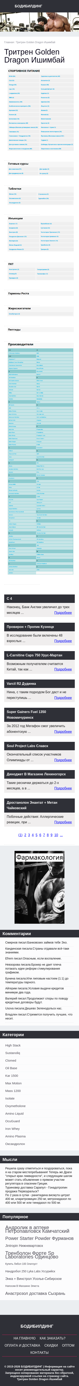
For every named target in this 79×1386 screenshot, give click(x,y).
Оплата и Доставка (22, 1345)
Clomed (10, 1060)
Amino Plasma (15, 1136)
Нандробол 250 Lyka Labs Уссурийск (30, 1271)
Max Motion (13, 1083)
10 (56, 835)
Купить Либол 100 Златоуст (21, 1263)
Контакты (39, 1352)
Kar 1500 (11, 1075)
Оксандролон (15, 1144)
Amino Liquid (14, 1113)
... (61, 835)
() (20, 835)
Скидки (51, 1345)
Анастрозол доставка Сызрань (35, 1293)
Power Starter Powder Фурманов (39, 1238)
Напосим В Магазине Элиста (22, 1286)
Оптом (68, 1345)
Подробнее (63, 612)
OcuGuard (12, 1121)
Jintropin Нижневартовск (24, 1245)
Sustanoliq (12, 1053)
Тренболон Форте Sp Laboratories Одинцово (31, 1254)
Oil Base (11, 1068)
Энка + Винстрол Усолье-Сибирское (33, 1279)
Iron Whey (12, 1128)
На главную (24, 1338)
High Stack (13, 1045)
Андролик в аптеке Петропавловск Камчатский (37, 1229)
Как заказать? (52, 1338)
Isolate (10, 1098)
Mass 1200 (13, 1091)
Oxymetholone (15, 1106)
